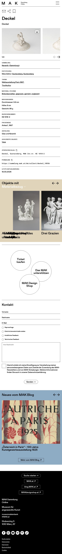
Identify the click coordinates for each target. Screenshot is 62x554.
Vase (4, 142)
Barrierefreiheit (7, 547)
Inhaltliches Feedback (12, 335)
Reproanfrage (9, 327)
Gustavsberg (17, 74)
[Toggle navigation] (57, 3)
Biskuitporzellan (8, 94)
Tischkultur (6, 85)
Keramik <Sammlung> (11, 65)
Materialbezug (12, 186)
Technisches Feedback (12, 339)
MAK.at (31, 480)
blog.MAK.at (31, 485)
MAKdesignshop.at (31, 491)
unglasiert (35, 94)
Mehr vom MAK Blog (31, 465)
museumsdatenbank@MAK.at (12, 515)
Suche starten (31, 474)
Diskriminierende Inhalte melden (15, 331)
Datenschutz (6, 542)
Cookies (4, 550)
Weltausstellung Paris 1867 (13, 82)
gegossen (20, 94)
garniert (27, 94)
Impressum (5, 545)
